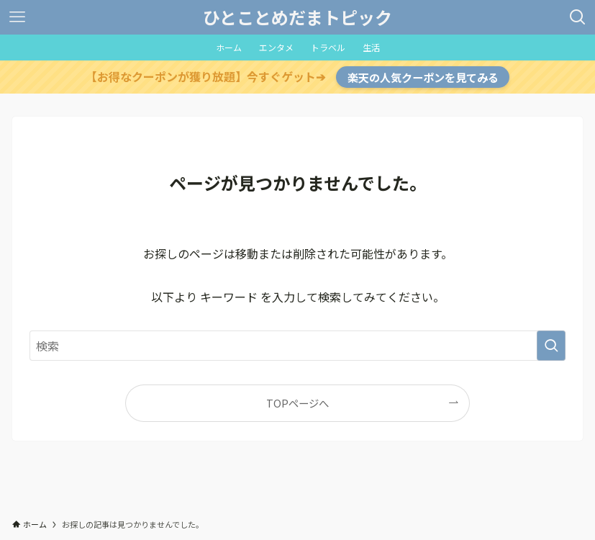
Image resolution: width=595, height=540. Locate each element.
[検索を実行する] (551, 345)
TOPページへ (297, 402)
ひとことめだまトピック (297, 17)
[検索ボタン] (577, 17)
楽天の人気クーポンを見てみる (423, 77)
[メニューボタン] (17, 17)
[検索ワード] (297, 345)
